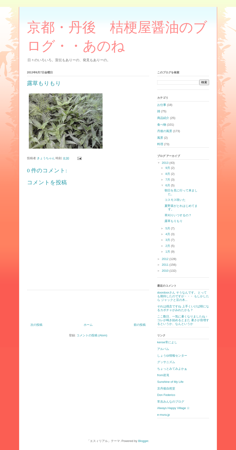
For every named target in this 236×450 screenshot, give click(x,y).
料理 (160, 144)
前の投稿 (140, 324)
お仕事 (161, 105)
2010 (165, 270)
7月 (168, 179)
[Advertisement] (88, 304)
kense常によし (167, 342)
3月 (168, 240)
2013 (165, 162)
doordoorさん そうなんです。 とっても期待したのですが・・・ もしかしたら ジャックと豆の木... (183, 296)
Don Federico (166, 395)
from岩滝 (163, 375)
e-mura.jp (163, 414)
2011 (165, 264)
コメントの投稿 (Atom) (92, 335)
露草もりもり (174, 221)
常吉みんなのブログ (170, 401)
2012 (165, 259)
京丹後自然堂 (166, 388)
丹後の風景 (164, 131)
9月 (168, 168)
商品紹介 (163, 118)
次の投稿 (36, 324)
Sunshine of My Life (170, 382)
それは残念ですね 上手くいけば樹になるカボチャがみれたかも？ (183, 308)
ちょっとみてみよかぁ (172, 368)
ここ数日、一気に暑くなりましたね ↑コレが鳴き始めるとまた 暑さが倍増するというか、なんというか (183, 320)
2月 (168, 246)
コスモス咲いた (175, 200)
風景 (160, 137)
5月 (168, 228)
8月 (168, 174)
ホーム (88, 324)
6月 (168, 185)
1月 (168, 251)
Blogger (143, 441)
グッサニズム (166, 362)
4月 (168, 234)
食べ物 (161, 124)
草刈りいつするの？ (178, 215)
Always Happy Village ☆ (173, 408)
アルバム (163, 349)
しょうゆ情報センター (172, 355)
